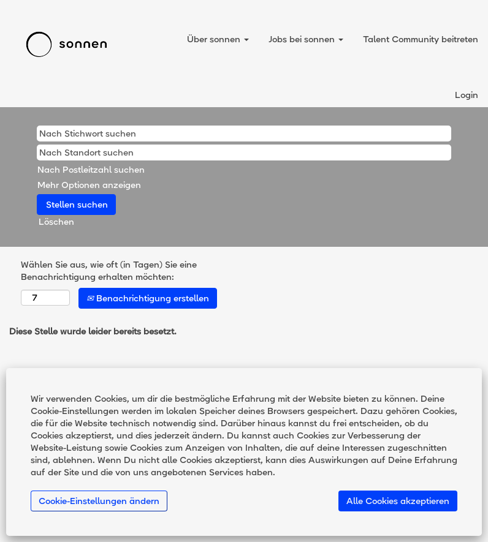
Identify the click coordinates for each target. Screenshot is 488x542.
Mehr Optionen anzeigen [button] (89, 185)
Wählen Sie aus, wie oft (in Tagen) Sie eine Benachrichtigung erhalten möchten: (109, 271)
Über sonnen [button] (218, 39)
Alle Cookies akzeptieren (397, 501)
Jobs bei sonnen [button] (306, 39)
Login (466, 95)
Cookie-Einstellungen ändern (99, 501)
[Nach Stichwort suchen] (244, 133)
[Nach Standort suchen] (244, 152)
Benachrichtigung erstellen (147, 298)
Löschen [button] (56, 222)
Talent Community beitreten (420, 39)
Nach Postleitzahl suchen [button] (91, 170)
